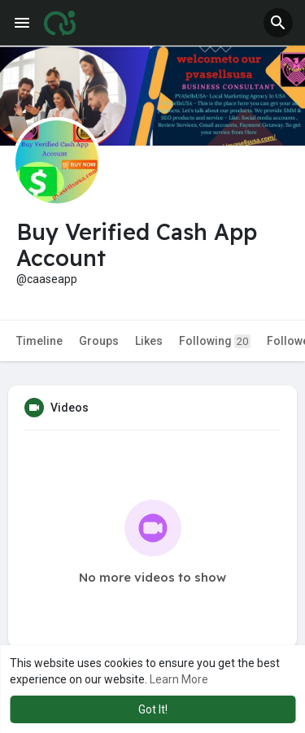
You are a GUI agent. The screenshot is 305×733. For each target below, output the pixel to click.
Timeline (39, 340)
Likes (149, 340)
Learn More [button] (179, 679)
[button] (278, 22)
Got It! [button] (153, 709)
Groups (99, 340)
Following (215, 341)
